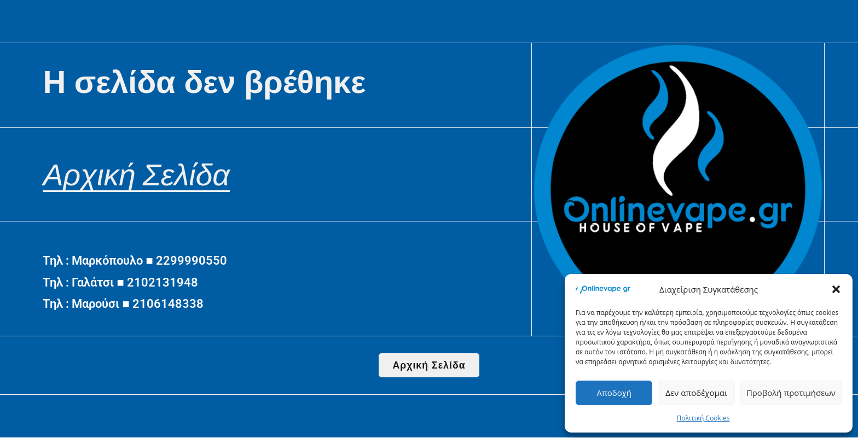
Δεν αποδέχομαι (696, 392)
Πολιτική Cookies (703, 418)
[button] (836, 289)
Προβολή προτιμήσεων (791, 392)
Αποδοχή (613, 392)
